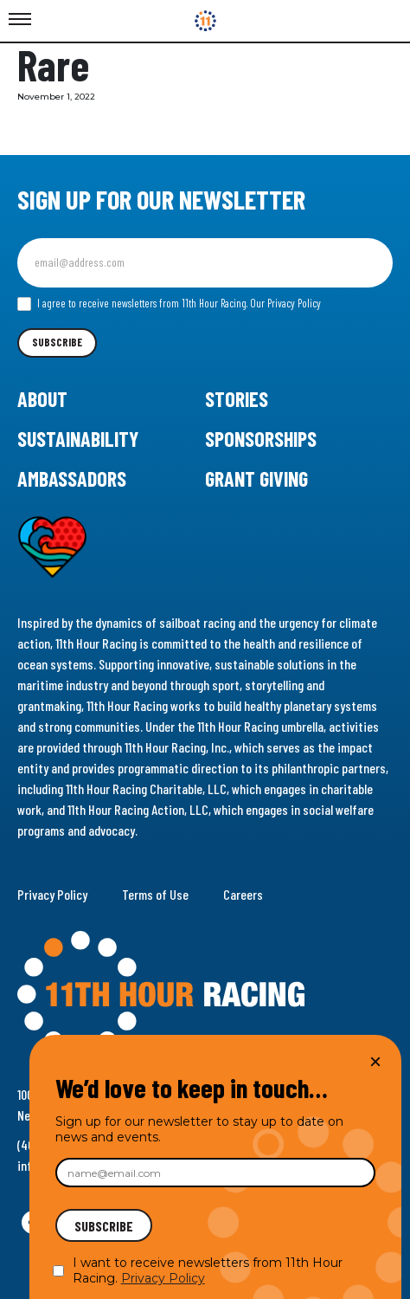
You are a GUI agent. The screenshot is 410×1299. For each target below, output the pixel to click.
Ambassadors (71, 478)
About (42, 398)
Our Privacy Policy (285, 303)
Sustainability (77, 438)
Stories (236, 398)
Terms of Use (155, 894)
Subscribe (57, 342)
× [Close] (375, 1061)
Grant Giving (256, 478)
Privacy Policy (52, 894)
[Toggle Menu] (20, 20)
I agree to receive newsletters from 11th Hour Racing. (169, 304)
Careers (243, 894)
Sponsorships (261, 438)
